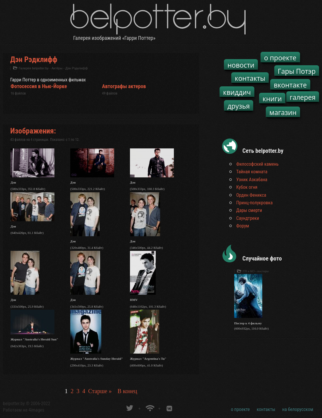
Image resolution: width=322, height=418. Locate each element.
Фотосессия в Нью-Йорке (39, 86)
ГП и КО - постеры (256, 271)
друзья (238, 106)
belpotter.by (14, 403)
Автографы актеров (124, 86)
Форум (242, 226)
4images (36, 410)
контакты (250, 78)
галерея (303, 97)
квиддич (237, 92)
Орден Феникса (251, 195)
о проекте (280, 57)
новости (240, 65)
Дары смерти (249, 210)
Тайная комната (251, 171)
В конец (127, 391)
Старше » (100, 391)
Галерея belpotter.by (34, 68)
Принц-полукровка (254, 202)
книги (272, 98)
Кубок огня (246, 187)
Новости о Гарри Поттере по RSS (149, 407)
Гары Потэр (297, 71)
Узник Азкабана (251, 179)
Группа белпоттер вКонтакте (169, 407)
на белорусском (297, 409)
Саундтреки (247, 218)
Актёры (57, 68)
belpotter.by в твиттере (129, 407)
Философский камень (257, 164)
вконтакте (290, 85)
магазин (283, 112)
